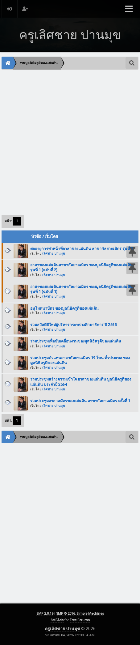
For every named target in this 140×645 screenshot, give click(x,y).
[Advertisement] (70, 141)
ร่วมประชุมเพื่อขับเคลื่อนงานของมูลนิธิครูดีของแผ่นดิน (75, 341)
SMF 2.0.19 (44, 614)
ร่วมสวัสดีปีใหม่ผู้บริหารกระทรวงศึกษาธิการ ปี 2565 (73, 324)
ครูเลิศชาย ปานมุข (63, 628)
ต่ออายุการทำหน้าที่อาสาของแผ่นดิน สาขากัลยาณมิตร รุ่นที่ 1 (81, 248)
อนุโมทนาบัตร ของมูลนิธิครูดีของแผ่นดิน (64, 308)
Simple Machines (90, 614)
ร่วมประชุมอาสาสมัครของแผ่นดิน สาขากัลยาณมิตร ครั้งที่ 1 (80, 400)
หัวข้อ (36, 236)
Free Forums (80, 620)
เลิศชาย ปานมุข (53, 254)
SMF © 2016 (65, 614)
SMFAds (57, 620)
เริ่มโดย (51, 236)
